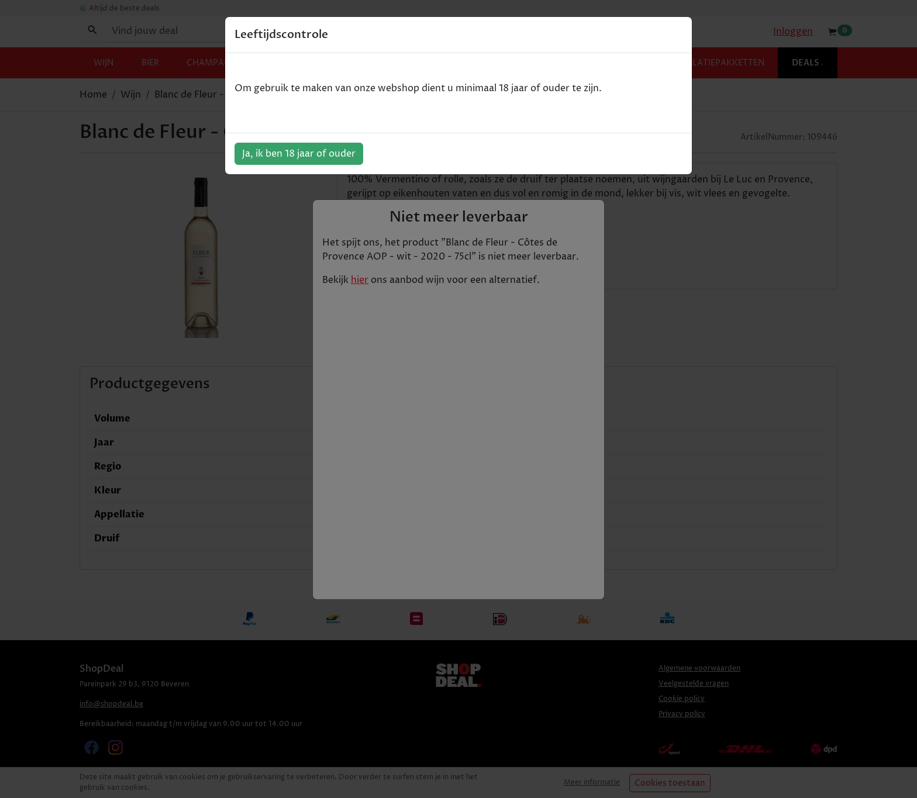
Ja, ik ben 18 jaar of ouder (299, 153)
